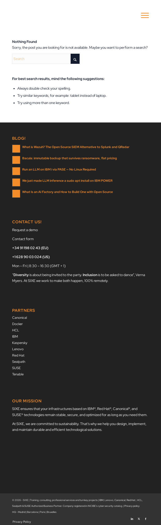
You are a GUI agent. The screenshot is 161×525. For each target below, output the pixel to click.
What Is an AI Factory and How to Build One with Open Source (67, 192)
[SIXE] (67, 15)
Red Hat (18, 354)
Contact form (23, 239)
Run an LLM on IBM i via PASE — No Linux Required (59, 169)
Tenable (18, 372)
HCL (15, 329)
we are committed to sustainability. (52, 421)
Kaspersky (19, 341)
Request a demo (25, 230)
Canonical (19, 317)
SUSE (16, 366)
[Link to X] (138, 515)
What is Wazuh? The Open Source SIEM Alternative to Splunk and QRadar (75, 147)
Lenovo (18, 348)
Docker (17, 323)
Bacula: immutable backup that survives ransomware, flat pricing (69, 158)
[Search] (46, 59)
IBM (15, 335)
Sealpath (18, 360)
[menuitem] (142, 15)
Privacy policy (132, 503)
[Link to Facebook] (145, 515)
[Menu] (142, 15)
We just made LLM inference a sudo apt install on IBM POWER (67, 180)
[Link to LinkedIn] (132, 515)
